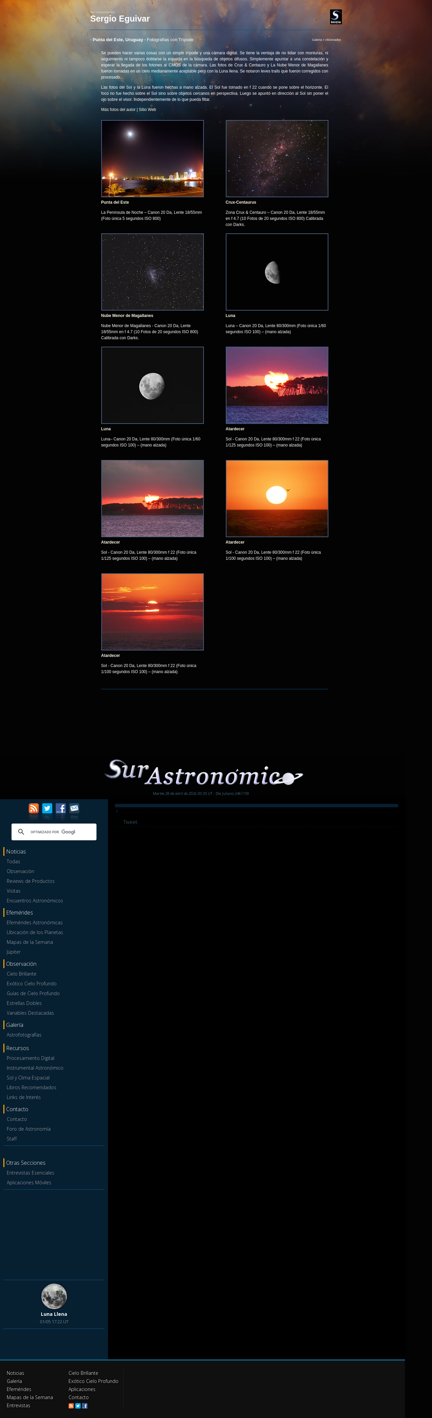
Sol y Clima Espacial (28, 1077)
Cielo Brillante (21, 974)
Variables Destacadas (30, 1013)
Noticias (15, 1373)
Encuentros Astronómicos (35, 900)
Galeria (317, 39)
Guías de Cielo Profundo (33, 993)
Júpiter (14, 952)
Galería (14, 1381)
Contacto (17, 1119)
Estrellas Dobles (24, 1003)
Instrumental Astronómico (35, 1068)
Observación (20, 871)
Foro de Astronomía (29, 1129)
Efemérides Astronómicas (35, 922)
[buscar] (53, 832)
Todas (13, 861)
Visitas (14, 891)
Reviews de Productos (31, 881)
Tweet (130, 821)
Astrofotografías (24, 1035)
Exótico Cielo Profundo (32, 983)
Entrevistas (18, 1405)
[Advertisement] (54, 1234)
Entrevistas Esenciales (30, 1172)
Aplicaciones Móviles (29, 1182)
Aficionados (333, 39)
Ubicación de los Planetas (35, 932)
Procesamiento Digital (30, 1058)
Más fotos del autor (118, 109)
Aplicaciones (82, 1389)
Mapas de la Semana (30, 942)
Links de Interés (24, 1097)
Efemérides (19, 1389)
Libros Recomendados (31, 1087)
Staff (12, 1138)
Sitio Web (147, 109)
